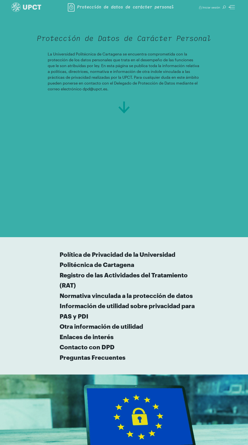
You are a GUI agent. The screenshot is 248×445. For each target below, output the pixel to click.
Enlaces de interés (87, 336)
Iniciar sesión (209, 7)
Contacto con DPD (87, 347)
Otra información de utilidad (101, 326)
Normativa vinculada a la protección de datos (126, 295)
